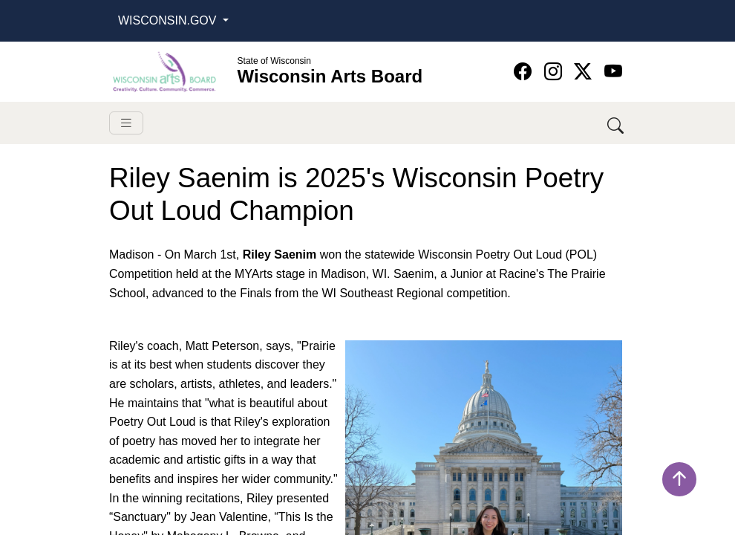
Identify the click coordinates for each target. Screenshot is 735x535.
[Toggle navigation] (126, 122)
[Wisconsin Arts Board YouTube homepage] (613, 72)
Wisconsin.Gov (169, 20)
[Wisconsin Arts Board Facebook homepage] (525, 72)
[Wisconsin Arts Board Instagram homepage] (555, 72)
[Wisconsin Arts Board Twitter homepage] (585, 72)
